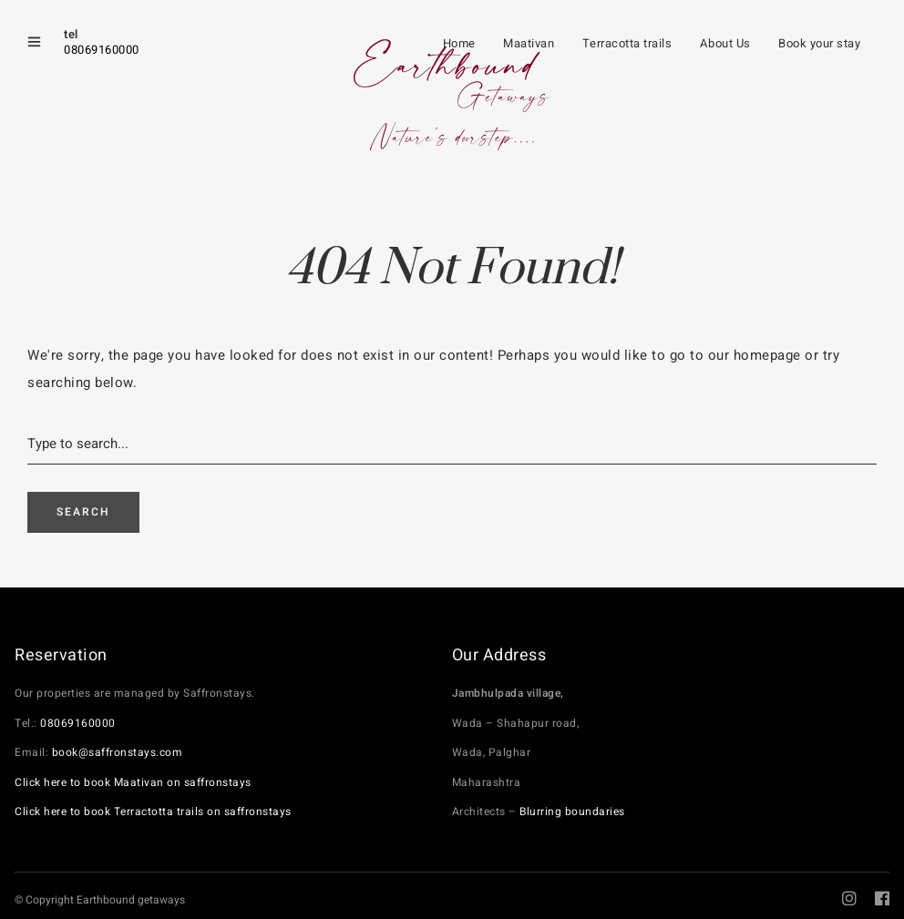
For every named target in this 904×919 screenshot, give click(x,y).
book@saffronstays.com (117, 752)
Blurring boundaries (572, 811)
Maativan (528, 43)
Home (459, 43)
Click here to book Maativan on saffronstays (133, 782)
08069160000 (101, 49)
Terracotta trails (627, 43)
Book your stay (819, 43)
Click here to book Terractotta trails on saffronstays (153, 811)
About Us (725, 43)
